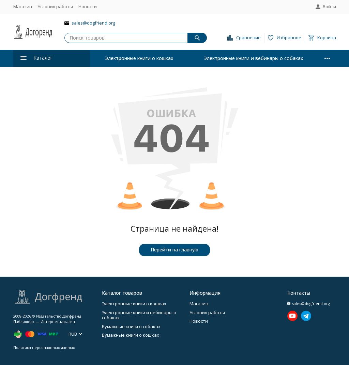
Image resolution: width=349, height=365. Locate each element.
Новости (87, 6)
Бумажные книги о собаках (131, 326)
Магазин (22, 6)
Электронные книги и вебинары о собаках (253, 58)
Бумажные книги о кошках (130, 335)
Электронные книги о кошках (139, 58)
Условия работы (55, 6)
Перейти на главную (174, 249)
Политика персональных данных (44, 347)
